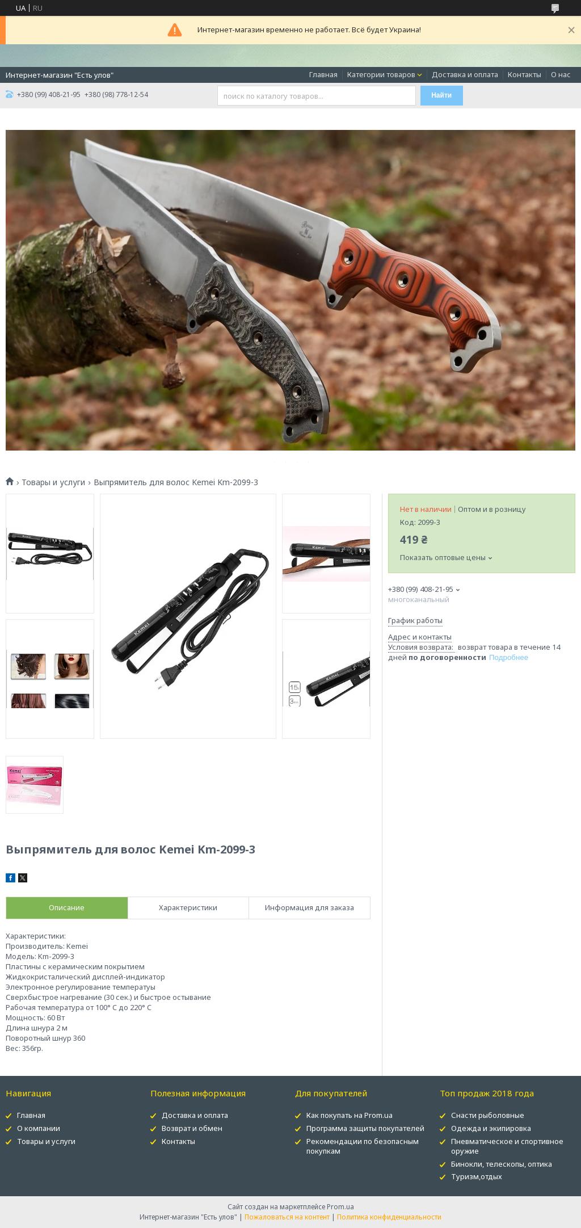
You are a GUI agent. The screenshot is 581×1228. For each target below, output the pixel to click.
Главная (323, 74)
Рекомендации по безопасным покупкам (362, 1146)
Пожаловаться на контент (287, 1217)
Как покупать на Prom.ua (349, 1115)
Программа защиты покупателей (365, 1128)
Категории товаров (381, 74)
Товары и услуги (53, 482)
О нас (561, 74)
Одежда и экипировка (491, 1128)
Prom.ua (340, 1207)
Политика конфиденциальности (389, 1217)
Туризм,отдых (476, 1176)
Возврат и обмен (192, 1128)
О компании (38, 1128)
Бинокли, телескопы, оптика (501, 1164)
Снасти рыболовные (487, 1115)
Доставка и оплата (465, 74)
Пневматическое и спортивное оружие (507, 1146)
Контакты (524, 74)
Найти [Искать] (441, 95)
